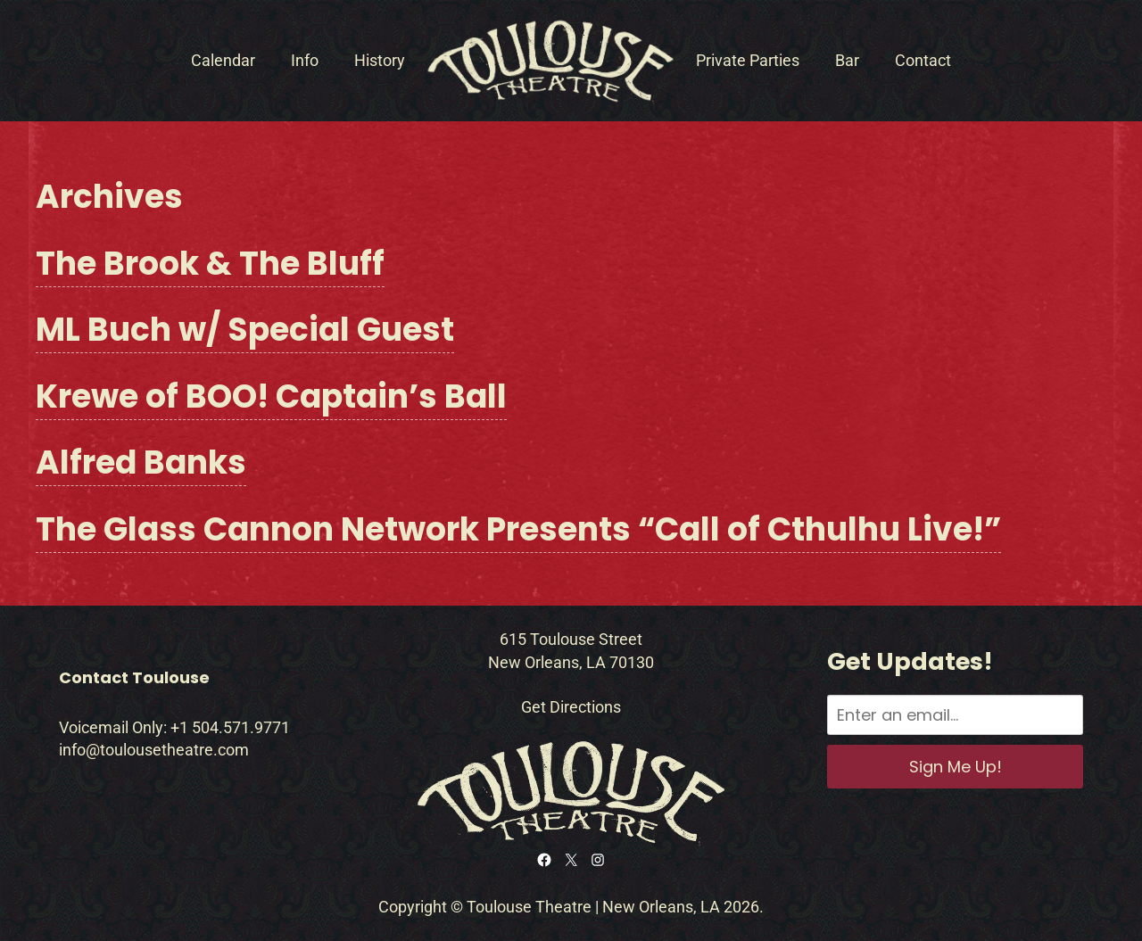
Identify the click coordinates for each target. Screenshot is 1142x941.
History (379, 60)
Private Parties (747, 60)
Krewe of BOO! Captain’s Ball (271, 396)
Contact (923, 60)
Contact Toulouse (134, 677)
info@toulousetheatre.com (154, 749)
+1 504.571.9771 (230, 727)
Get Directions (571, 706)
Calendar (223, 60)
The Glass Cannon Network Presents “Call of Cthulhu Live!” (518, 529)
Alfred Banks (141, 462)
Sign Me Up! (955, 766)
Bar (847, 60)
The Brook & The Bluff (210, 263)
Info (305, 60)
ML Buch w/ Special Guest (245, 329)
